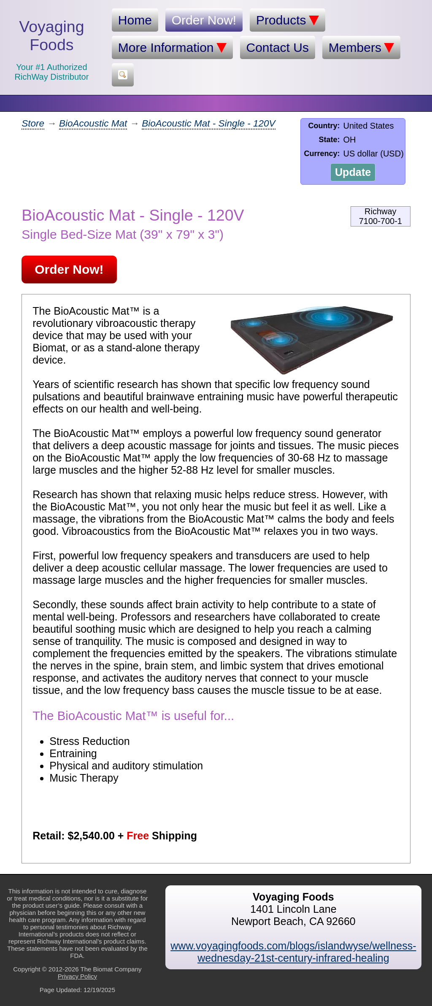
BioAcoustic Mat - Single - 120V (208, 123)
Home (135, 20)
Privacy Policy (77, 976)
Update (353, 172)
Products (287, 20)
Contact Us (277, 47)
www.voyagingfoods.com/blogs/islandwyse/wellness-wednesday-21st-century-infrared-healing (293, 952)
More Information (172, 47)
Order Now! (204, 20)
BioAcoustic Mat (93, 123)
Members (361, 47)
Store (33, 123)
